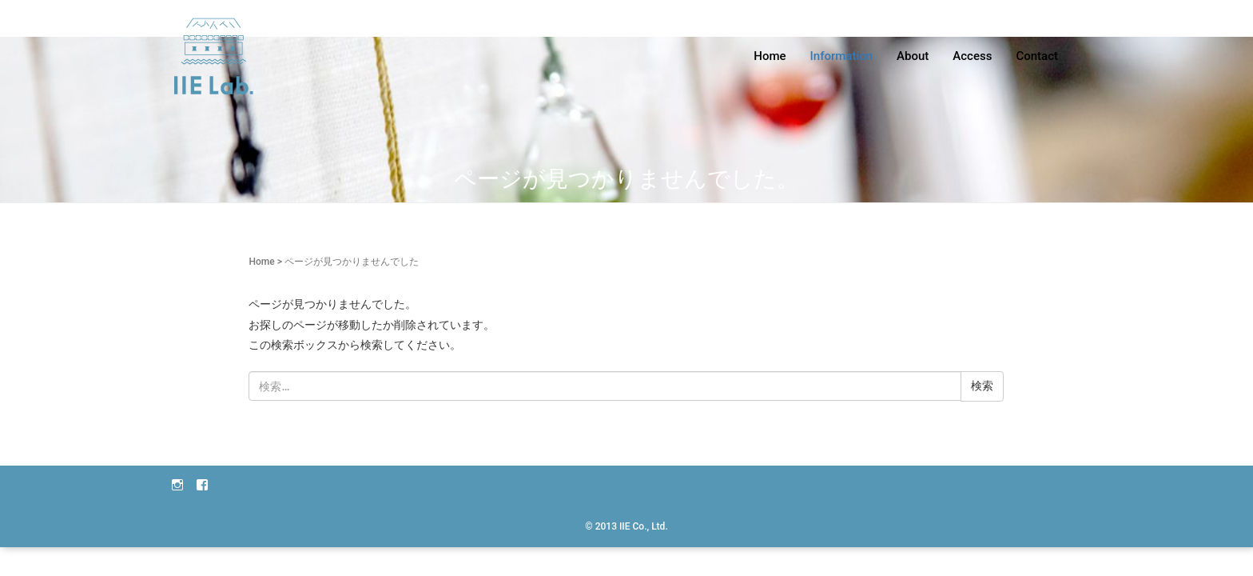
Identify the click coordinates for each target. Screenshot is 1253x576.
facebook (202, 484)
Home (770, 56)
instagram (177, 484)
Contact (1037, 56)
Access (972, 56)
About (913, 56)
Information (841, 56)
